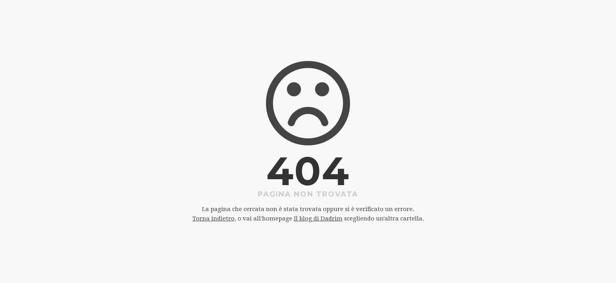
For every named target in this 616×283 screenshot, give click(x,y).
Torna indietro (213, 218)
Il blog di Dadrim (318, 218)
